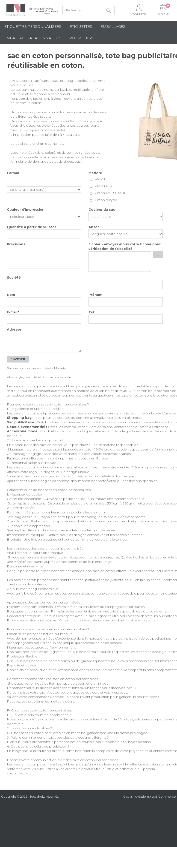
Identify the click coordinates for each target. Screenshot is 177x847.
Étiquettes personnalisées (32, 26)
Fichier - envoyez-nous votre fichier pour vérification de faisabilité (124, 246)
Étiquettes (81, 26)
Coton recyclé (106, 200)
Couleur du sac (101, 209)
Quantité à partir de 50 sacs (31, 227)
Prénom (95, 295)
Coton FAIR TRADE (110, 193)
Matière (95, 173)
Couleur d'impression (25, 209)
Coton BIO (103, 186)
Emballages (112, 26)
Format (13, 173)
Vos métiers (82, 38)
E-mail (13, 312)
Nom (11, 295)
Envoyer (18, 359)
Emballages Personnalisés (32, 38)
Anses (93, 227)
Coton (100, 178)
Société (14, 277)
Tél (91, 312)
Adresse (14, 329)
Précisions (16, 244)
